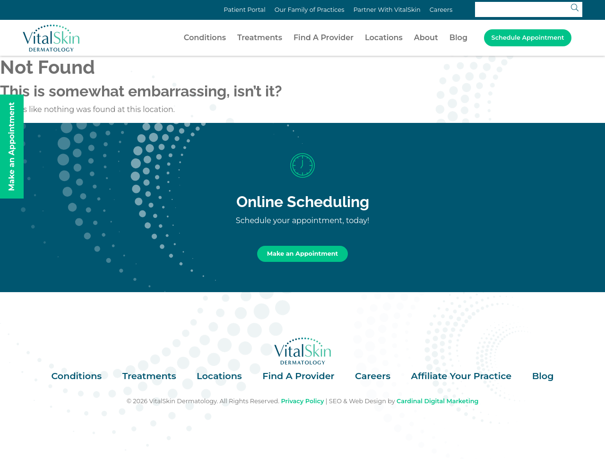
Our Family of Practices (310, 9)
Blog (458, 37)
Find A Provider (324, 37)
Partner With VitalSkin (387, 9)
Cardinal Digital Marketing (437, 401)
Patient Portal (244, 9)
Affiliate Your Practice (461, 375)
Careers (441, 9)
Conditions (205, 37)
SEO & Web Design (357, 401)
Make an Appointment (302, 253)
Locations (384, 37)
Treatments (259, 37)
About (426, 37)
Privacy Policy (302, 401)
